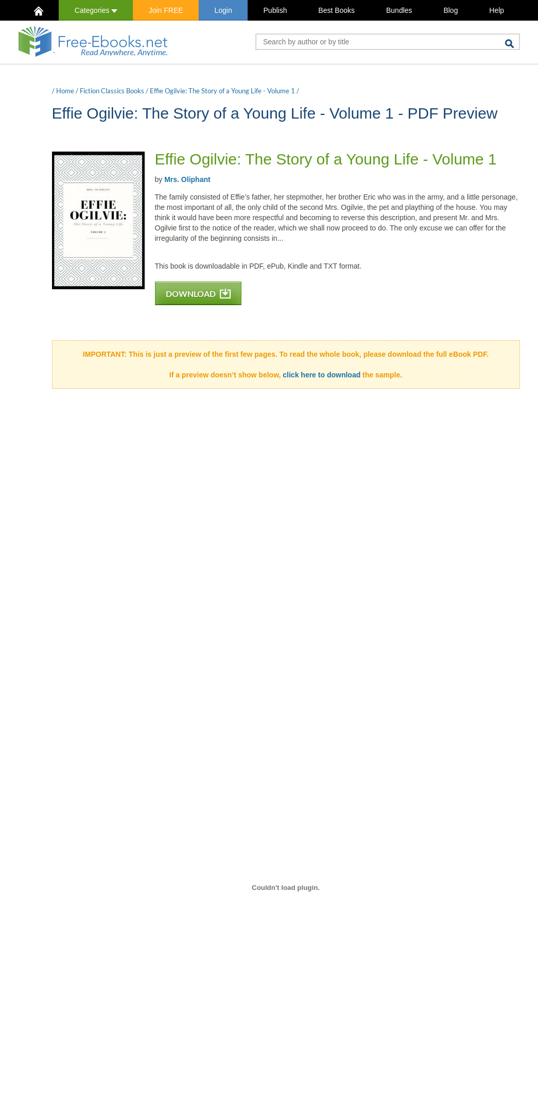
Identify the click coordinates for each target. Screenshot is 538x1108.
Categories (96, 10)
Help (496, 10)
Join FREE (166, 10)
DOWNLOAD (198, 294)
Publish (275, 10)
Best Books (336, 10)
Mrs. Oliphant (187, 179)
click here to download (321, 375)
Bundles (399, 10)
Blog (450, 10)
